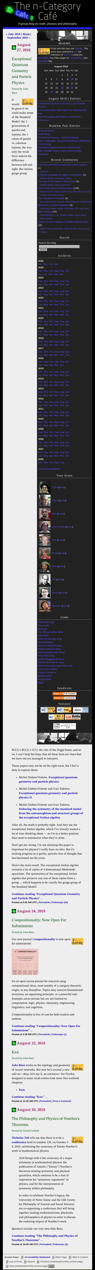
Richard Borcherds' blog (51, 662)
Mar (45, 264)
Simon (55, 592)
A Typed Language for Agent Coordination (60, 174)
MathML (79, 48)
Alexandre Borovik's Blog (51, 652)
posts (61, 487)
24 (72, 87)
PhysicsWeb (44, 679)
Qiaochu (56, 605)
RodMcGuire (85, 202)
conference (19, 1142)
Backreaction (45, 675)
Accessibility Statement (37, 1257)
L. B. (57, 215)
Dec (40, 271)
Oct (51, 271)
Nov (46, 271)
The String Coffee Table (50, 632)
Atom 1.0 (65, 693)
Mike (54, 566)
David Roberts (46, 215)
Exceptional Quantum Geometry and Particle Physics (61, 105)
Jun (40, 274)
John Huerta (58, 526)
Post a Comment (62, 1101)
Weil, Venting (45, 211)
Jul (67, 271)
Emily (55, 553)
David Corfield (46, 192)
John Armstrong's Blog (50, 638)
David (55, 500)
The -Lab (43, 625)
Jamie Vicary (84, 229)
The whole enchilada (49, 469)
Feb (51, 264)
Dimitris (61, 202)
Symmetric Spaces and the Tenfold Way (59, 147)
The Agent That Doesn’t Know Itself (56, 181)
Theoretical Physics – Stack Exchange (58, 137)
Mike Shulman (72, 202)
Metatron (44, 171)
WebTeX (67, 55)
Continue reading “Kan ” (28, 1097)
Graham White (66, 215)
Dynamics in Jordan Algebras (53, 205)
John (54, 487)
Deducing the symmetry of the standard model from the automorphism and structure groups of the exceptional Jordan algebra (51, 813)
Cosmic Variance (47, 672)
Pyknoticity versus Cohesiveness (55, 188)
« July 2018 (13, 34)
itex (76, 52)
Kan (40, 113)
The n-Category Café (47, 12)
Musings (42, 629)
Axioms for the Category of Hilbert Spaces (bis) (63, 221)
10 (72, 79)
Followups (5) (60, 1244)
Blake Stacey (57, 208)
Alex (54, 513)
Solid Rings (44, 134)
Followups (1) (59, 1034)
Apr (40, 264)
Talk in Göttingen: (64, 142)
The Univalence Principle (51, 198)
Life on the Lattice (47, 669)
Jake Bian (18, 1065)
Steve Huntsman (62, 185)
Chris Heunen (71, 229)
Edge (41, 682)
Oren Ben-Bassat (76, 192)
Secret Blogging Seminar (51, 659)
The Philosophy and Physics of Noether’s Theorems (60, 118)
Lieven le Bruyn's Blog (50, 645)
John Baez (60, 178)
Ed (77, 208)
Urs (54, 579)
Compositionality (44, 939)
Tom (54, 540)
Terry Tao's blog (46, 655)
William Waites (47, 178)
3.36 (67, 728)
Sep (57, 271)
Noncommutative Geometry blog (55, 665)
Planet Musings (46, 622)
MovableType (76, 58)
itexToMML (43, 58)
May (45, 284)
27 (51, 92)
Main (26, 34)
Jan (56, 264)
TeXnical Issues (46, 130)
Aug (62, 271)
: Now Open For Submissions (62, 110)
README (43, 61)
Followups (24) (60, 902)
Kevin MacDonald (48, 202)
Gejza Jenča (80, 215)
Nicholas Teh (20, 1138)
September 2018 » (18, 37)
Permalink (44, 902)
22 (62, 87)
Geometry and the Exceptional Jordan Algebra (62, 164)
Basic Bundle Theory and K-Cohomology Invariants (59, 152)
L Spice (43, 232)
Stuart (69, 178)
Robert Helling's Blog (49, 649)
